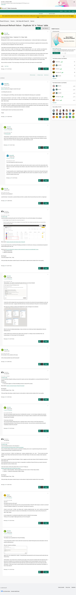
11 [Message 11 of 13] (4, 116)
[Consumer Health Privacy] (15, 591)
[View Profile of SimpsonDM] (6, 83)
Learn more (3, 4)
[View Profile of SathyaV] (8, 494)
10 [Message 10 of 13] (4, 200)
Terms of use (68, 587)
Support (49, 8)
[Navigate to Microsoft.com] (3, 8)
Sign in (66, 11)
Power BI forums (4, 21)
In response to (8, 129)
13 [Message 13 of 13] (10, 177)
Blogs (39, 8)
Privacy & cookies (61, 587)
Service (32, 21)
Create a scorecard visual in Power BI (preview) (15, 385)
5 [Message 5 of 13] (4, 396)
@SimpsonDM (7, 133)
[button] (38, 28)
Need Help (6, 66)
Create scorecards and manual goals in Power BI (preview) (12, 447)
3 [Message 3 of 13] (7, 569)
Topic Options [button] (45, 28)
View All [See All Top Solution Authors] (54, 78)
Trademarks (73, 587)
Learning (44, 8)
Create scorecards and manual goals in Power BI (15, 241)
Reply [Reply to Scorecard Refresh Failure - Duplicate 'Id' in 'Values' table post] (46, 68)
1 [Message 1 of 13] (4, 68)
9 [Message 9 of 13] (7, 338)
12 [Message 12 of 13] (7, 144)
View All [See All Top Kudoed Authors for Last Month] (54, 102)
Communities (34, 8)
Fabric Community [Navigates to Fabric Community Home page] (12, 8)
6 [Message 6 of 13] (7, 428)
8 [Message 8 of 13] (4, 265)
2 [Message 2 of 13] (4, 484)
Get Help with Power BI (22, 21)
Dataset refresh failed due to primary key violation (11, 468)
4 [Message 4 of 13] (7, 520)
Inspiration (24, 8)
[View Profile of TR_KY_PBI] (6, 33)
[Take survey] (56, 53)
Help (69, 11)
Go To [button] (73, 11)
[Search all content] (62, 14)
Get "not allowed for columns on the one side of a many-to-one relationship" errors (22, 249)
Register (61, 11)
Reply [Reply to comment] (46, 119)
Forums (19, 8)
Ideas (29, 8)
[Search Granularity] (43, 14)
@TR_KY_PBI (3, 88)
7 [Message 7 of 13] (4, 361)
